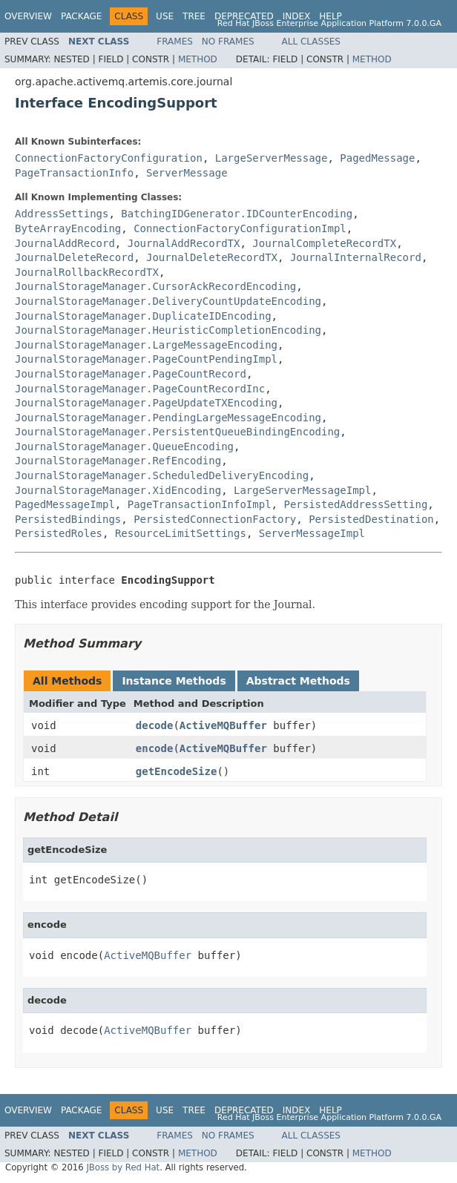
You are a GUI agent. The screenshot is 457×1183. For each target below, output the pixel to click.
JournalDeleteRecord (74, 257)
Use (165, 16)
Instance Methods (174, 681)
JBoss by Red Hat (123, 1167)
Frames (175, 41)
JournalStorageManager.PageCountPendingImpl (146, 359)
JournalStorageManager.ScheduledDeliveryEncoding (162, 475)
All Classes (311, 41)
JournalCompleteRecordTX (324, 243)
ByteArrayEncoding (68, 228)
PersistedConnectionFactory (215, 519)
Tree (194, 16)
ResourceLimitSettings (180, 533)
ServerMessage (187, 173)
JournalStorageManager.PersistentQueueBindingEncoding (177, 432)
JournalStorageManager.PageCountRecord (130, 374)
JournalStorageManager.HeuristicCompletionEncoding (168, 330)
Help (330, 16)
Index (297, 16)
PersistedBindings (68, 519)
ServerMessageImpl (312, 533)
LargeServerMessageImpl (302, 490)
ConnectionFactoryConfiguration (109, 158)
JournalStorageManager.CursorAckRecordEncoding (155, 286)
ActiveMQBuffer (223, 725)
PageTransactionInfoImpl (200, 504)
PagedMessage (377, 158)
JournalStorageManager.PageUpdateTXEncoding (146, 403)
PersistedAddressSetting (355, 504)
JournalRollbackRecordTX (87, 272)
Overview (28, 16)
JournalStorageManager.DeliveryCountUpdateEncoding (168, 301)
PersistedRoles (58, 533)
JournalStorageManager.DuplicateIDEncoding (143, 316)
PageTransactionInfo (74, 173)
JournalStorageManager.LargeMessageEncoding (146, 345)
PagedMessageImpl (65, 504)
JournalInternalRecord (355, 257)
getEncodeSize (176, 771)
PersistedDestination (371, 519)
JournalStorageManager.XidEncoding (118, 490)
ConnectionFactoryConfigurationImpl (240, 228)
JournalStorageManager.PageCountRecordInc (140, 389)
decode (155, 725)
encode (155, 748)
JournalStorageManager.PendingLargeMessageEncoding (168, 418)
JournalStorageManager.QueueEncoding (124, 446)
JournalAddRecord (65, 243)
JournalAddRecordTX (184, 243)
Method (197, 59)
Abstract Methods (298, 681)
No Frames (228, 41)
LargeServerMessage (271, 158)
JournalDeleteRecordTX (211, 257)
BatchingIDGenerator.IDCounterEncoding (236, 214)
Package (81, 16)
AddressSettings (61, 214)
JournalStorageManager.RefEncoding (118, 461)
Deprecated (244, 16)
